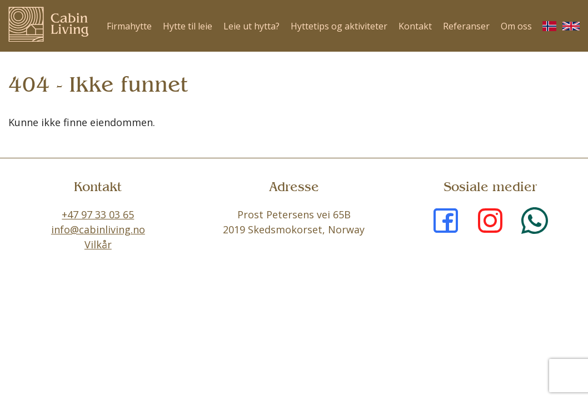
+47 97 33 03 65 (98, 214)
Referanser (466, 26)
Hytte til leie (187, 26)
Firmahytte (129, 26)
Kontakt (415, 26)
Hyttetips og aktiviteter (339, 26)
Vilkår (98, 244)
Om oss (516, 26)
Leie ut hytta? (251, 26)
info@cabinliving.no (98, 229)
